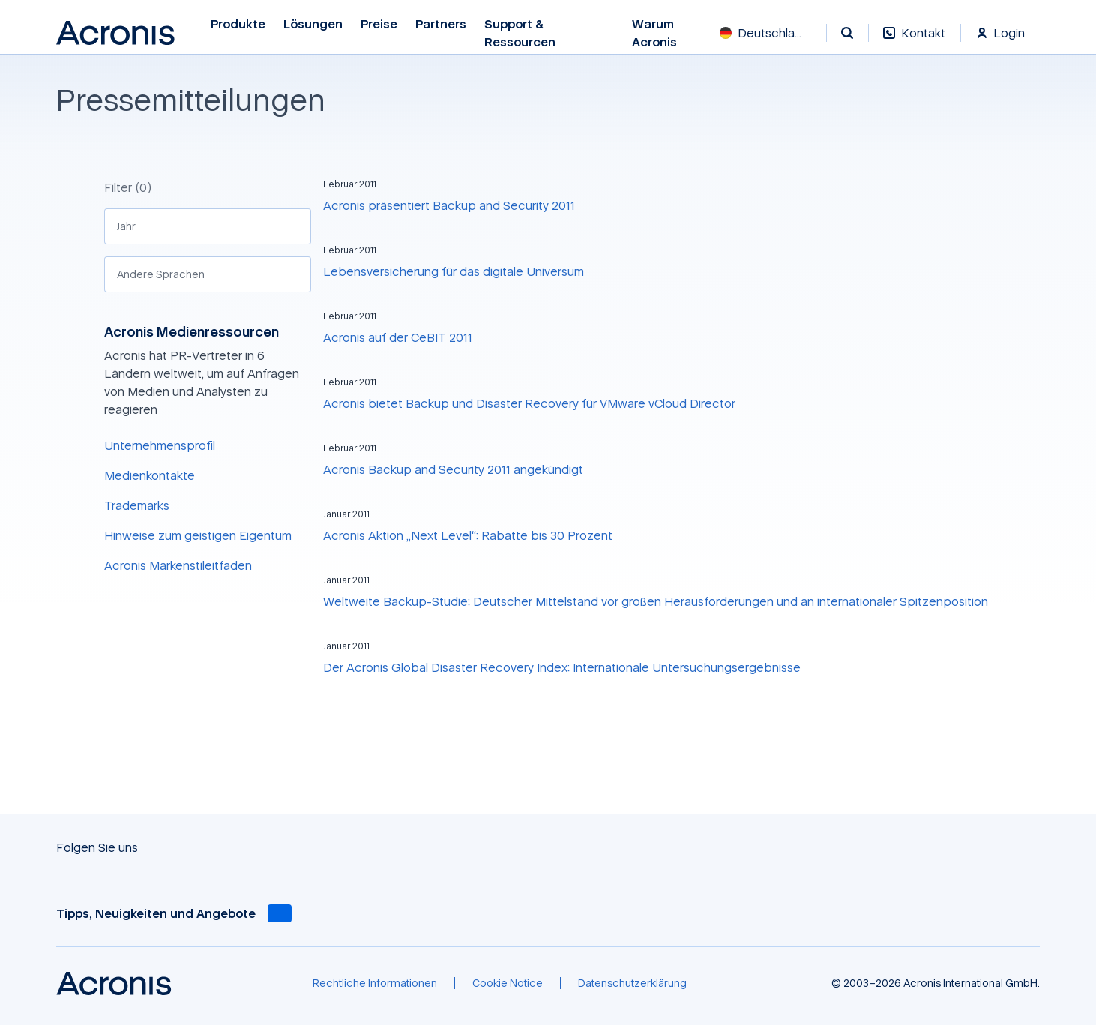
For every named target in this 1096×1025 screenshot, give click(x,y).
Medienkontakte (149, 475)
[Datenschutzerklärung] (632, 983)
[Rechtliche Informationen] (375, 983)
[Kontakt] (914, 41)
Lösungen (313, 24)
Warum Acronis (655, 33)
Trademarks (136, 505)
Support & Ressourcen (520, 33)
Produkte (238, 24)
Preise (379, 24)
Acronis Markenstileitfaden (178, 565)
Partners (440, 24)
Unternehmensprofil (159, 445)
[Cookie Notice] (507, 983)
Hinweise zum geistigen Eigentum (198, 535)
